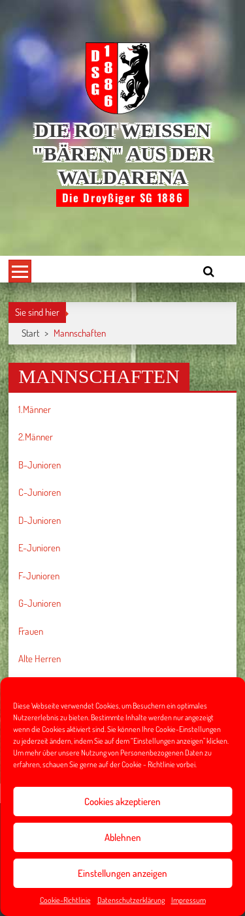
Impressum (188, 900)
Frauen (30, 631)
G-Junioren (39, 603)
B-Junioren (39, 465)
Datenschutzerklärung (131, 900)
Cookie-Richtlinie (65, 900)
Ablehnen (123, 837)
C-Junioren (39, 492)
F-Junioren (38, 576)
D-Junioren (39, 520)
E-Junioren (39, 548)
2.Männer (35, 437)
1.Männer (34, 409)
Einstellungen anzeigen (122, 873)
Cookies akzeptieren (122, 801)
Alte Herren (39, 658)
